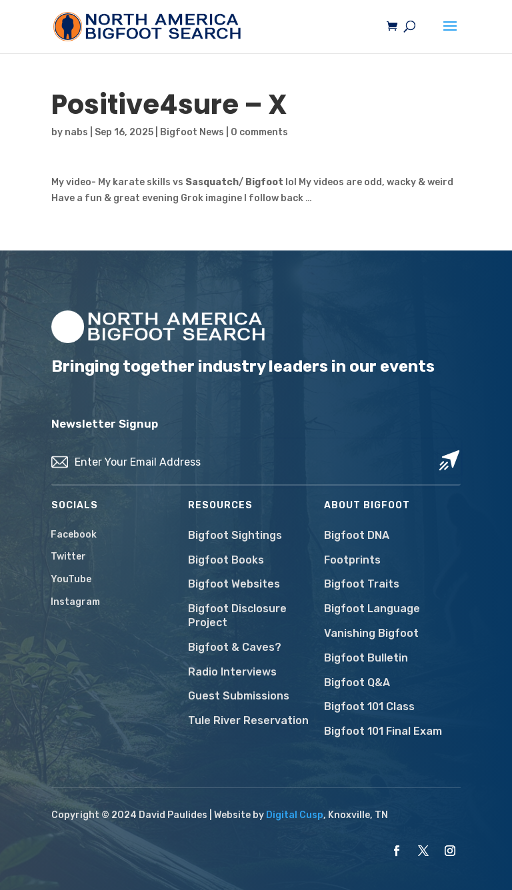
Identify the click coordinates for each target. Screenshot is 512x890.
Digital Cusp (294, 815)
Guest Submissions (238, 695)
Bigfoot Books (226, 560)
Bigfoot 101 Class (369, 706)
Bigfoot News (192, 132)
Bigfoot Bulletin (366, 658)
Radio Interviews (232, 672)
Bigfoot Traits (361, 584)
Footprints (352, 560)
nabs (76, 132)
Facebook (74, 534)
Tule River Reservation (248, 720)
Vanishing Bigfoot (371, 633)
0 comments (259, 132)
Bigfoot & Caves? (234, 647)
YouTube (71, 579)
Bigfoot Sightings (235, 535)
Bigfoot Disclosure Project (237, 615)
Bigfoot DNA (356, 535)
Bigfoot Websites (234, 584)
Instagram (75, 602)
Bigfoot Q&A (357, 682)
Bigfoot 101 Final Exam (383, 731)
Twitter (68, 556)
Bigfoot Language (372, 608)
